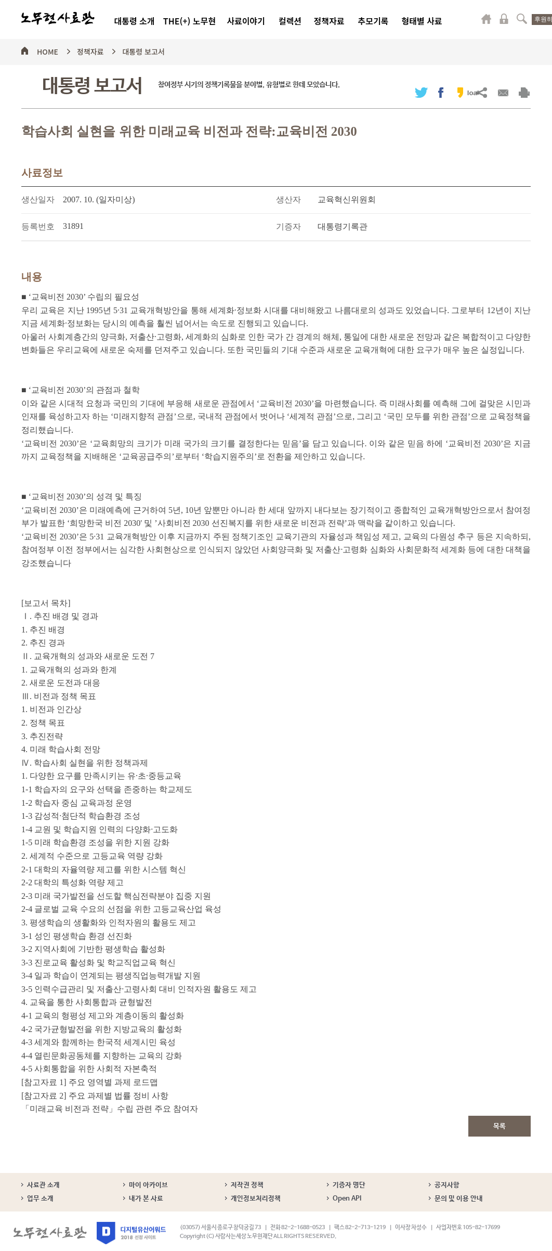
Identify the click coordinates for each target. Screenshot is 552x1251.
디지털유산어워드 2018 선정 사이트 (131, 1233)
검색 (522, 18)
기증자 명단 (349, 1185)
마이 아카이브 (148, 1185)
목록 (499, 1126)
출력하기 (524, 92)
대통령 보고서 (143, 50)
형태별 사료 (421, 21)
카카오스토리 (460, 92)
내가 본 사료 (146, 1199)
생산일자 (38, 199)
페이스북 (440, 92)
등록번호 (38, 226)
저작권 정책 (247, 1185)
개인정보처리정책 (256, 1199)
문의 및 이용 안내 (459, 1199)
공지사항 (447, 1185)
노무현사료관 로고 (58, 18)
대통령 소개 (134, 21)
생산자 (288, 199)
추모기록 (373, 21)
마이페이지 (486, 18)
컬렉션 (290, 21)
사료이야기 (246, 21)
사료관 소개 (43, 1185)
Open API (347, 1199)
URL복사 (481, 92)
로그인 (504, 18)
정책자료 (329, 21)
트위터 (421, 92)
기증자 (288, 226)
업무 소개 (40, 1199)
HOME (47, 50)
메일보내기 (502, 92)
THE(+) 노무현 (189, 21)
